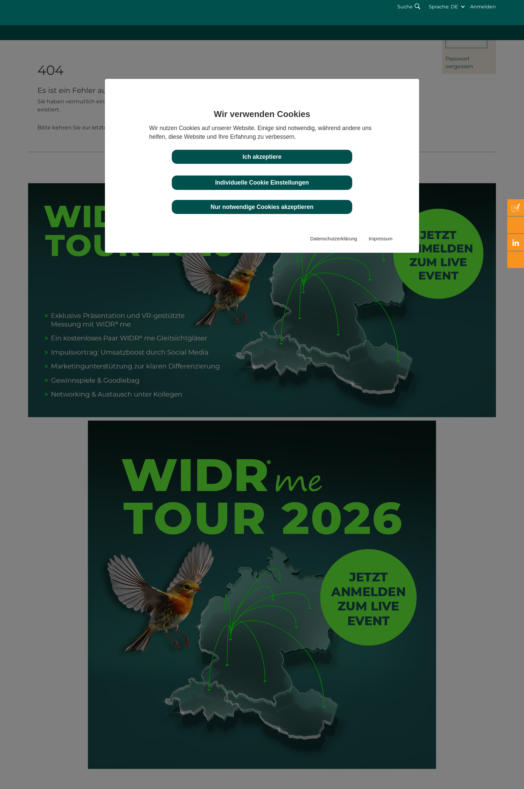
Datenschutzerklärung (333, 238)
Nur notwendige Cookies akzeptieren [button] (262, 207)
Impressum (380, 238)
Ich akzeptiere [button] (262, 156)
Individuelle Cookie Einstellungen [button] (262, 182)
